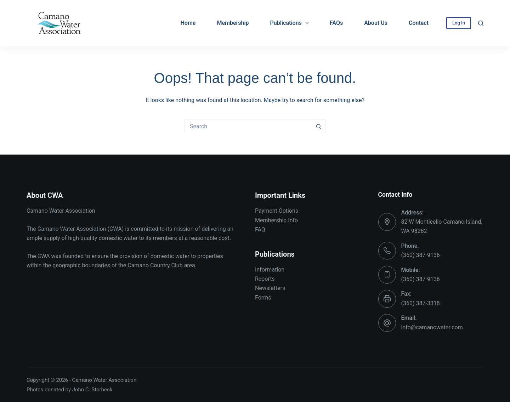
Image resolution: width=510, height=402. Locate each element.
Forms (263, 297)
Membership (233, 22)
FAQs (336, 22)
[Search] (480, 23)
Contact (419, 22)
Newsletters (270, 288)
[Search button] (319, 126)
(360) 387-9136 (420, 255)
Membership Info (276, 220)
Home (188, 22)
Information (269, 269)
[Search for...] (248, 126)
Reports (265, 278)
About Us (375, 22)
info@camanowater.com (432, 327)
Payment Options (276, 210)
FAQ (260, 229)
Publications (290, 23)
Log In (458, 23)
